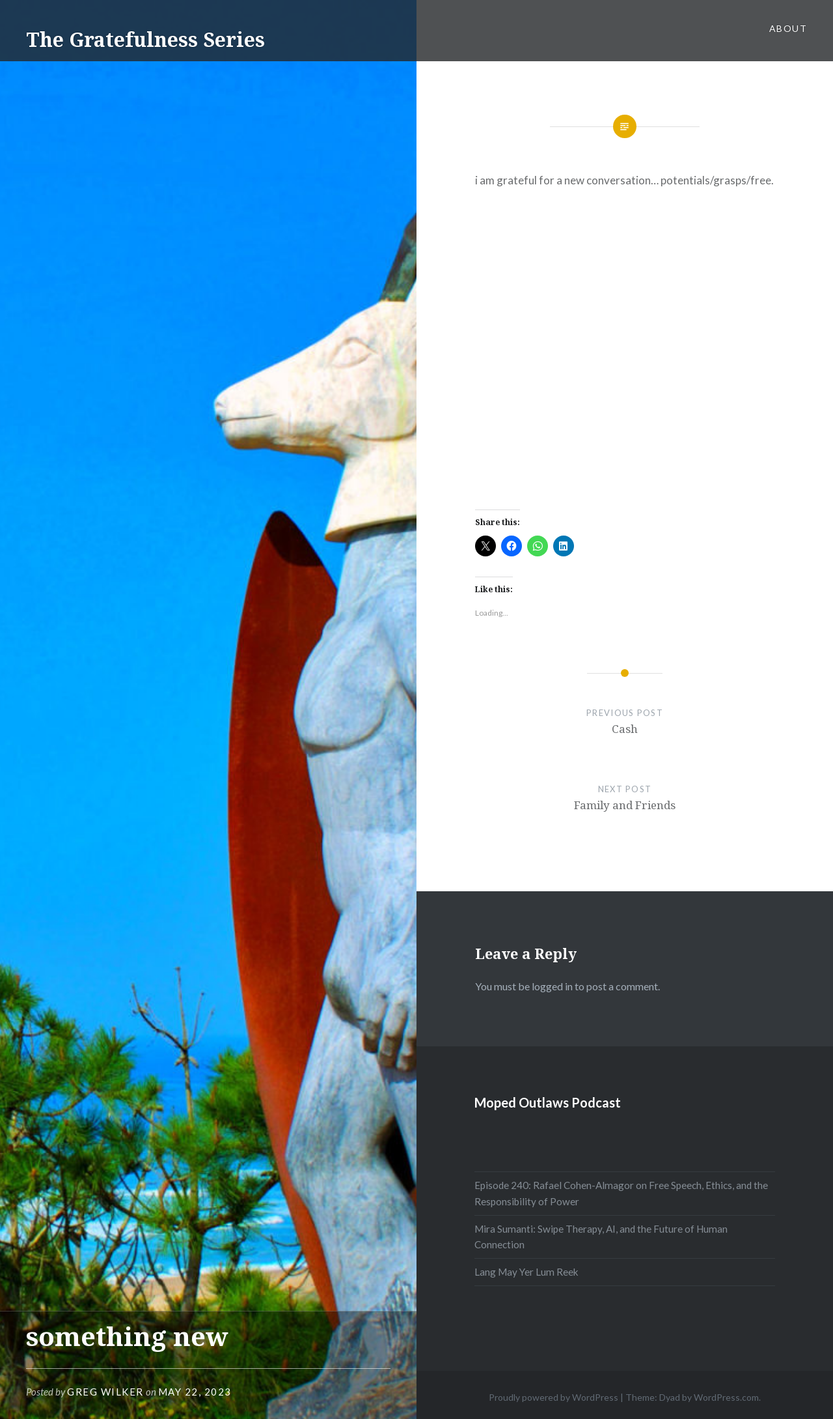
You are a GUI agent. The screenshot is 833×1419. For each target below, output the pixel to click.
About (788, 28)
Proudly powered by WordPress (553, 1397)
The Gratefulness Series (145, 39)
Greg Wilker (105, 1392)
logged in (552, 986)
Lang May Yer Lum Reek (526, 1272)
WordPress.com (726, 1397)
